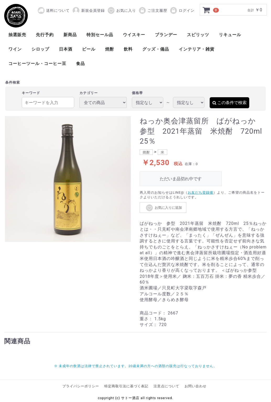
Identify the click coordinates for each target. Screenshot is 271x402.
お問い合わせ (196, 386)
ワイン (15, 49)
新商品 (70, 34)
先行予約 (45, 34)
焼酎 (109, 49)
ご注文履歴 (152, 10)
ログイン (182, 10)
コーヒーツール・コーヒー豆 (37, 63)
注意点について (166, 386)
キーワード (31, 93)
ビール (88, 49)
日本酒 (65, 49)
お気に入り (121, 10)
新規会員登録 (88, 10)
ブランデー (166, 34)
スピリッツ (198, 34)
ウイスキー (134, 34)
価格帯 (137, 93)
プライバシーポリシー (80, 386)
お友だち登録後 (200, 192)
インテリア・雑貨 (196, 49)
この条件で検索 (229, 102)
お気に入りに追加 (163, 208)
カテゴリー (88, 93)
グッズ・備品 (155, 49)
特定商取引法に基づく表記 (126, 386)
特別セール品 (99, 34)
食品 (80, 63)
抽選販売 (17, 34)
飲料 (128, 49)
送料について (58, 10)
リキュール (230, 34)
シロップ (40, 49)
